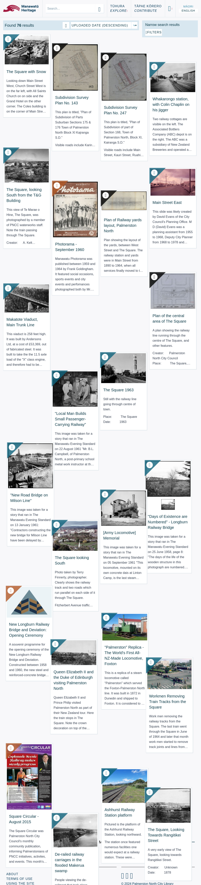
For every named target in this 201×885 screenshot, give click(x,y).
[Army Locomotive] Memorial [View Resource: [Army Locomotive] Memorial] (85, 355)
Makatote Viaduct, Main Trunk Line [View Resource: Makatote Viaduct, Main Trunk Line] (18, 246)
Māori (188, 6)
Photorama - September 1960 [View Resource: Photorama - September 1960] (51, 182)
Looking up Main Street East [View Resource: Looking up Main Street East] (85, 744)
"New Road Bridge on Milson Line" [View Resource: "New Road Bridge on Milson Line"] (17, 343)
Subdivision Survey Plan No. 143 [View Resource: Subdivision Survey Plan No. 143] (51, 78)
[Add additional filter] (170, 77)
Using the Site (20, 873)
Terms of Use (19, 868)
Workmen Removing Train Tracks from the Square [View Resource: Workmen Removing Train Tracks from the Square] (120, 459)
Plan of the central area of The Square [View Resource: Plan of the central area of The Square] (122, 247)
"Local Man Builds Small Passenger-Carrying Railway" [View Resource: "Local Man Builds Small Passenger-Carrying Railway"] (51, 278)
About (12, 863)
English (188, 10)
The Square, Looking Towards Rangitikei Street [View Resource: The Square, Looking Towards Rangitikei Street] (120, 560)
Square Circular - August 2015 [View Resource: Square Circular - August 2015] (17, 557)
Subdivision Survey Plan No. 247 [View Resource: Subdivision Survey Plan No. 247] (85, 79)
